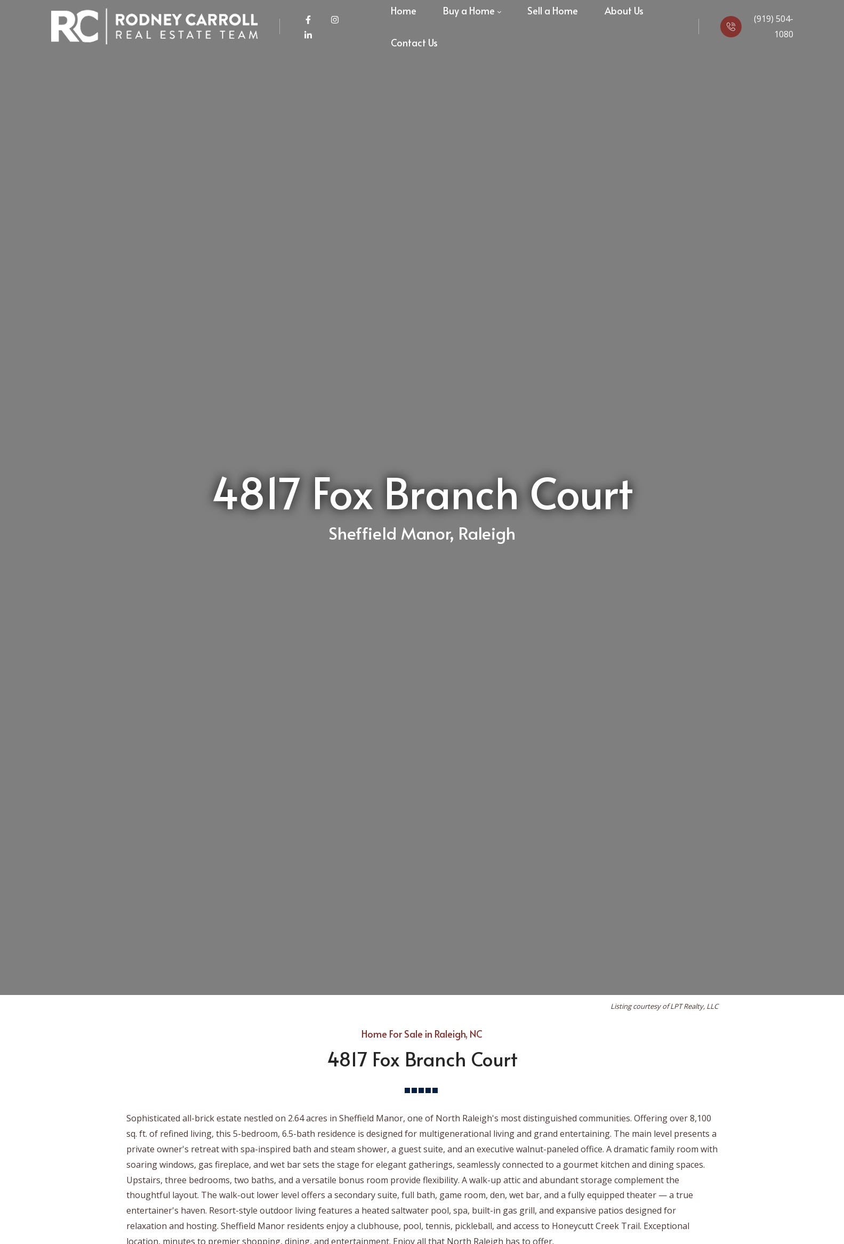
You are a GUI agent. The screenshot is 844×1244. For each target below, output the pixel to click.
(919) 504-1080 (773, 26)
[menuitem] (414, 43)
